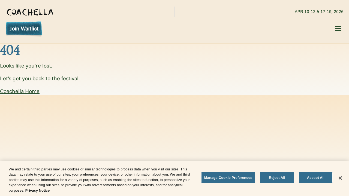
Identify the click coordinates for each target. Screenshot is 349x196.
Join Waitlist (24, 28)
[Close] (340, 179)
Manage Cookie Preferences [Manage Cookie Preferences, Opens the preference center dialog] (228, 178)
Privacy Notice (37, 191)
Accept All (315, 178)
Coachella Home (20, 91)
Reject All (277, 178)
